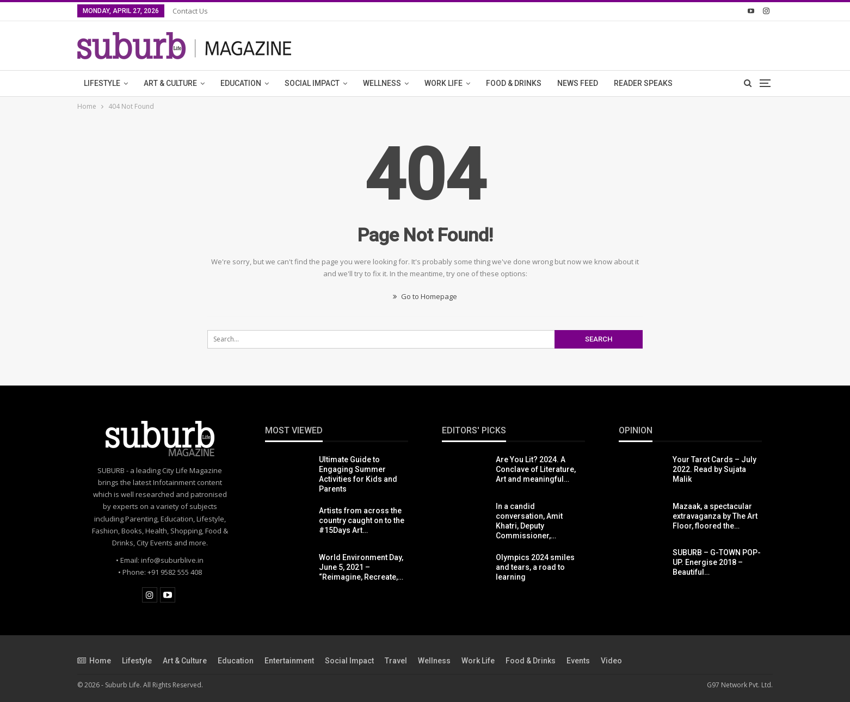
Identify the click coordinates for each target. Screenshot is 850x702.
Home (94, 660)
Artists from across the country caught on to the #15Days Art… (361, 520)
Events (578, 660)
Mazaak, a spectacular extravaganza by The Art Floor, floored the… (715, 516)
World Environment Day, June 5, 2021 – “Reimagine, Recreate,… (361, 567)
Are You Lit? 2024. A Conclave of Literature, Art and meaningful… (536, 469)
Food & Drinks (513, 83)
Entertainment (289, 660)
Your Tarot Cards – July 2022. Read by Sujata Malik (714, 469)
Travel (396, 660)
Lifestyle (102, 83)
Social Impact (312, 83)
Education (240, 83)
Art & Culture (170, 83)
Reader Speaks (643, 83)
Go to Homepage (425, 296)
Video (611, 660)
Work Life (443, 83)
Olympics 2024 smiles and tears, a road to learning (535, 567)
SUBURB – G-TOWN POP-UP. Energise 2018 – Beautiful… (717, 562)
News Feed (577, 83)
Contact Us (190, 11)
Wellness (382, 83)
